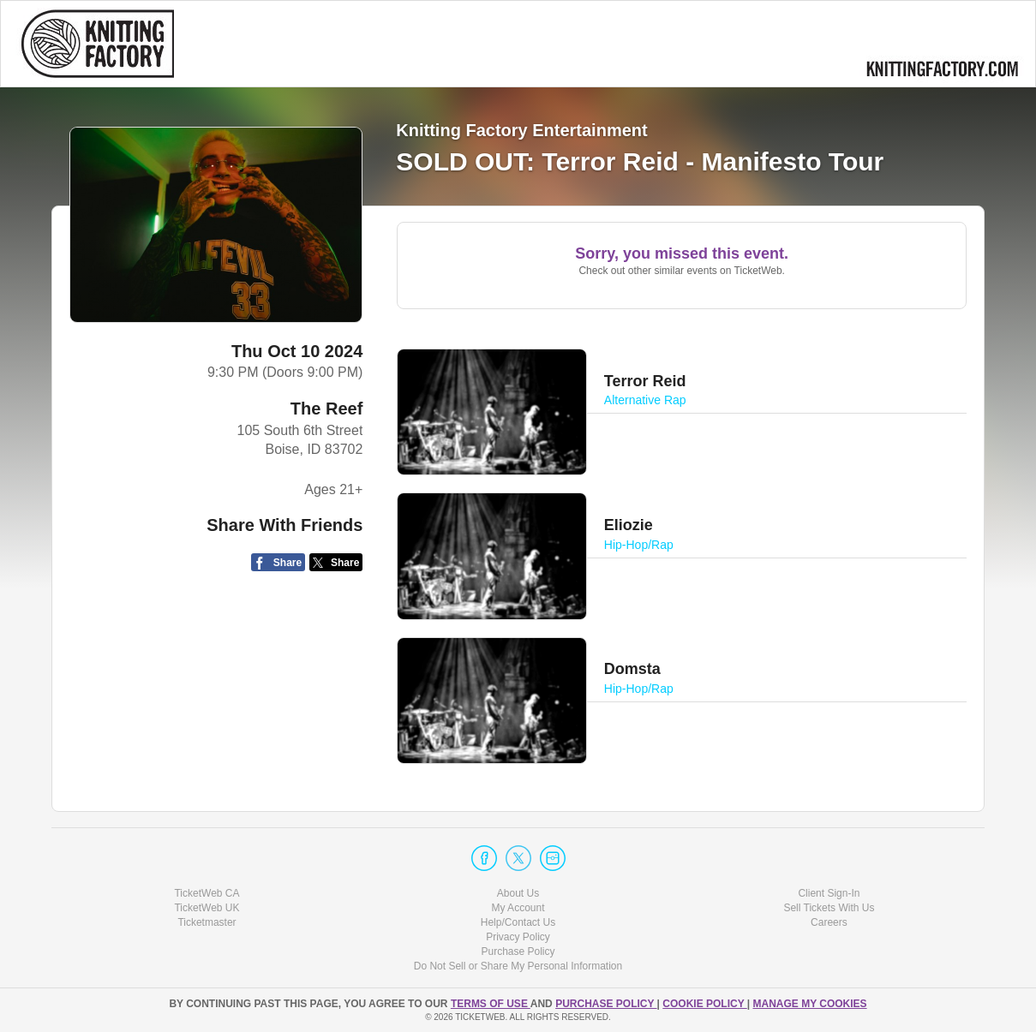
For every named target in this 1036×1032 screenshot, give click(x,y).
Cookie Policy (704, 1004)
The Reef (326, 408)
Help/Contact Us (518, 922)
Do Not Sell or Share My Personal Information (518, 966)
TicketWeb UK (206, 908)
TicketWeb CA (206, 893)
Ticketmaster (206, 922)
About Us (518, 893)
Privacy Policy (518, 937)
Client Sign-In (828, 893)
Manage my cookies (809, 1004)
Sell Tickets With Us (828, 908)
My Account (517, 908)
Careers (829, 922)
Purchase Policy (517, 951)
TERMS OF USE (490, 1004)
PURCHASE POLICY (605, 1004)
